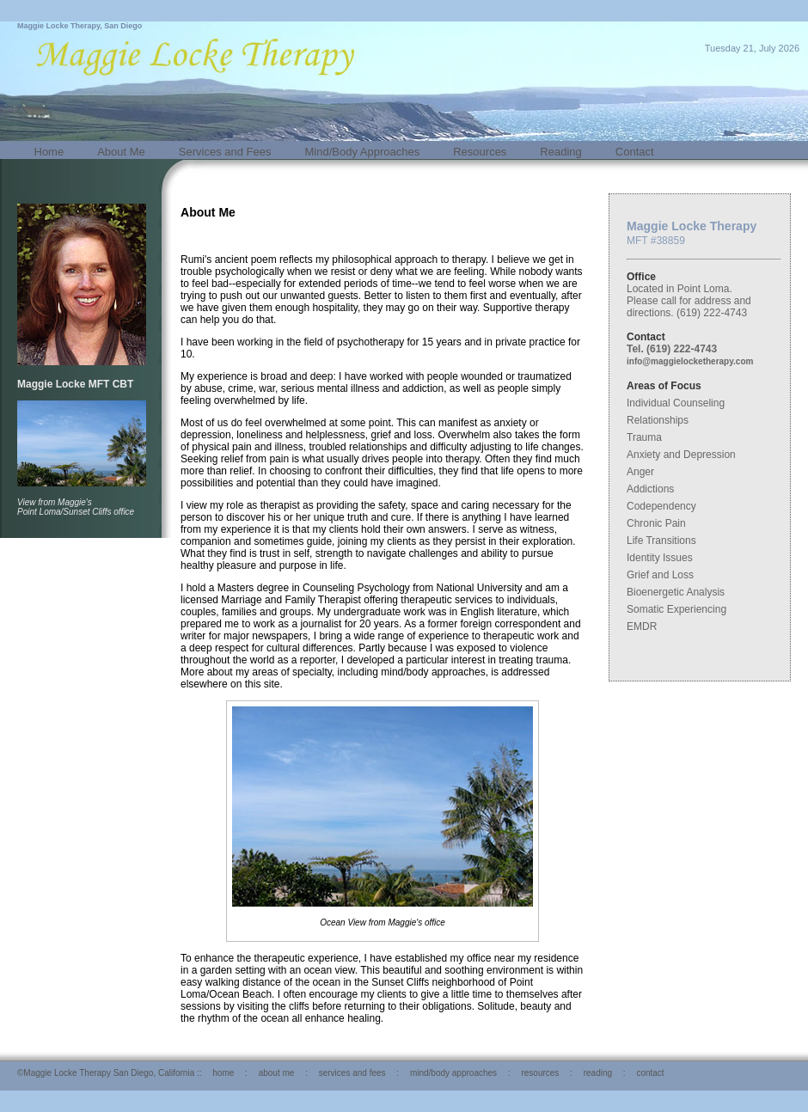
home (223, 1073)
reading (598, 1073)
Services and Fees (225, 151)
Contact (634, 151)
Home (49, 151)
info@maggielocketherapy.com (690, 361)
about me (277, 1073)
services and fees (352, 1073)
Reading (560, 151)
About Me (121, 151)
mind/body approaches (453, 1073)
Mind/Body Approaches (362, 151)
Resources (479, 151)
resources (540, 1073)
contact (650, 1073)
